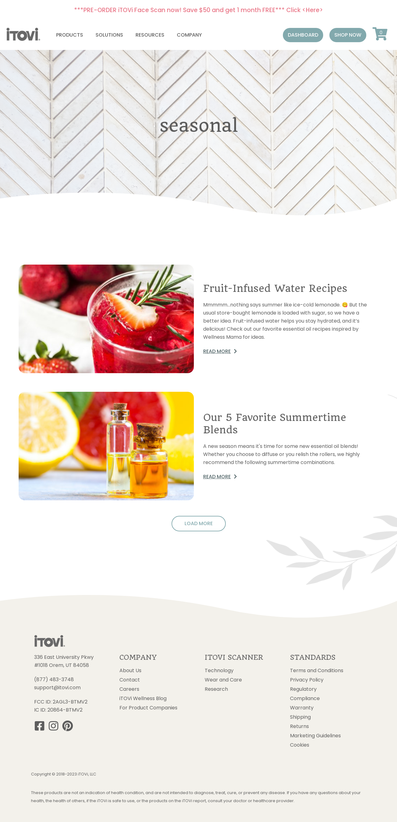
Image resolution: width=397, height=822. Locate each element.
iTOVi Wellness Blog (143, 698)
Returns (299, 726)
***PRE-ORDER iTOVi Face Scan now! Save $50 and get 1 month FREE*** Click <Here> (198, 10)
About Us (130, 671)
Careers (129, 689)
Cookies (299, 745)
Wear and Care (223, 680)
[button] (303, 35)
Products (69, 34)
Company (189, 34)
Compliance (305, 698)
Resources (150, 34)
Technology (219, 671)
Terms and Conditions (316, 671)
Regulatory (303, 689)
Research (216, 689)
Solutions (109, 34)
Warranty (302, 708)
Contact (129, 680)
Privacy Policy (306, 680)
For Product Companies (148, 708)
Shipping (300, 717)
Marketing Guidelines (315, 736)
